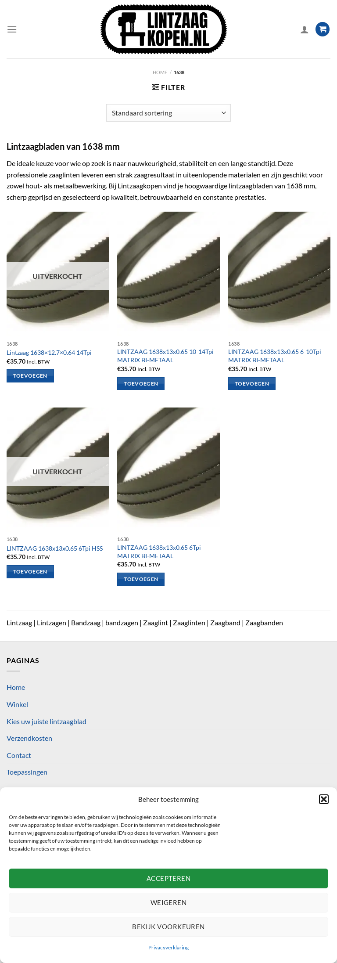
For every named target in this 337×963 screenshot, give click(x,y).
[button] (323, 799)
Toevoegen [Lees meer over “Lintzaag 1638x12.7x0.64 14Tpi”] (30, 376)
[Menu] (12, 29)
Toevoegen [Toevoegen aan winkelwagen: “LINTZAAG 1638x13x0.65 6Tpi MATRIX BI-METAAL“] (141, 579)
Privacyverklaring (168, 947)
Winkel (17, 704)
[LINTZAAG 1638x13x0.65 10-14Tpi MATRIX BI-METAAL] (168, 274)
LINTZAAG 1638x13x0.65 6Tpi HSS (55, 548)
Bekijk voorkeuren (168, 927)
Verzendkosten (29, 738)
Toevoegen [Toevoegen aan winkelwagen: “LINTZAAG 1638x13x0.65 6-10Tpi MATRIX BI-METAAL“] (252, 383)
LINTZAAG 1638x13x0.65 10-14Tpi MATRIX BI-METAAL (165, 356)
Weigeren (169, 902)
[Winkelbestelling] (168, 113)
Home (160, 72)
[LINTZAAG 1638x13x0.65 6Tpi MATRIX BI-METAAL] (168, 470)
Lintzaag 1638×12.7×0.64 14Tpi (49, 352)
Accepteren (169, 878)
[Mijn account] (304, 29)
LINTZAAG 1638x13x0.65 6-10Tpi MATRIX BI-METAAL (274, 356)
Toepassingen (27, 772)
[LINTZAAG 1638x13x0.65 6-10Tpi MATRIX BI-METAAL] (279, 274)
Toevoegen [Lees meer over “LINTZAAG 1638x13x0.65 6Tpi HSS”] (30, 571)
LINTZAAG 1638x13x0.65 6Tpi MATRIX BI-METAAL (159, 551)
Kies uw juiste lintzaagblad (46, 721)
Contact (19, 755)
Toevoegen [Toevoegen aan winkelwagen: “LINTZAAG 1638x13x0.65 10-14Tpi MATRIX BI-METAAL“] (141, 383)
